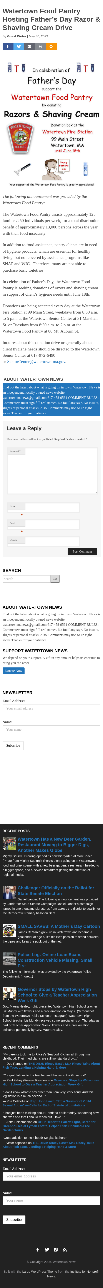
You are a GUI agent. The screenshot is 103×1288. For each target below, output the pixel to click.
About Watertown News (33, 379)
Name (16, 507)
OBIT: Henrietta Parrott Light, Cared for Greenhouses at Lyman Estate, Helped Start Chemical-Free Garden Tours (49, 1126)
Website (13, 540)
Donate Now (13, 671)
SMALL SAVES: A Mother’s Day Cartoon (59, 926)
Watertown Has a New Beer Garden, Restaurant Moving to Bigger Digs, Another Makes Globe (54, 845)
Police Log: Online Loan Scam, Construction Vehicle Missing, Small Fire (55, 960)
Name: (7, 722)
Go (55, 579)
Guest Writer (16, 36)
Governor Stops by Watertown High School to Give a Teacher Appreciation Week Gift (57, 995)
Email (16, 524)
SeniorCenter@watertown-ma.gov (36, 361)
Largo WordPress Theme (39, 1271)
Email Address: (14, 701)
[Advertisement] (35, 787)
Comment (15, 451)
